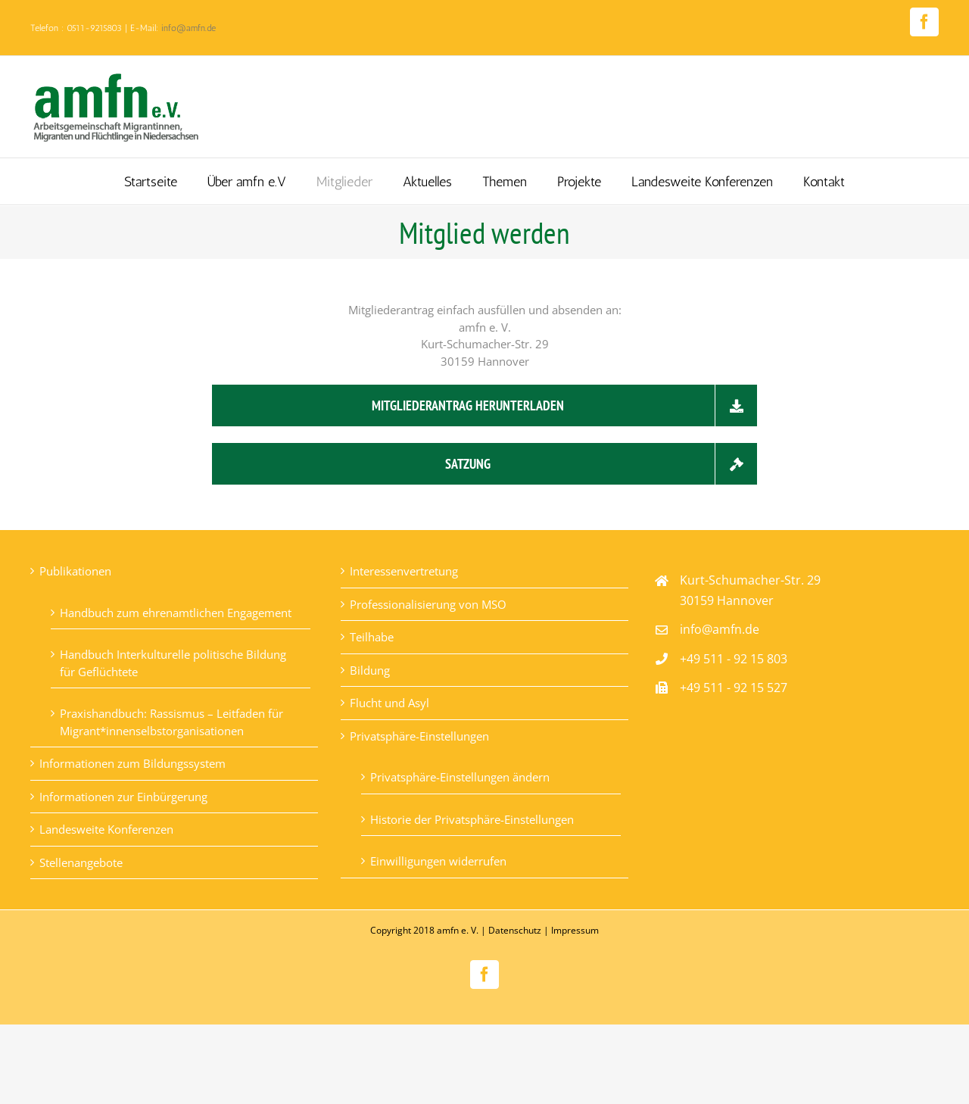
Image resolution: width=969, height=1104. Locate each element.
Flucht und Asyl (389, 702)
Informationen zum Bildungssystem (132, 763)
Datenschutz (514, 930)
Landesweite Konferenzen (106, 829)
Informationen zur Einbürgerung (123, 796)
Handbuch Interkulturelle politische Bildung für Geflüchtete (173, 663)
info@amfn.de (188, 28)
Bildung (370, 670)
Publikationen (75, 571)
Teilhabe (372, 636)
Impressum (575, 930)
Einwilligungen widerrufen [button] (438, 861)
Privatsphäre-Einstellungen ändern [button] (460, 776)
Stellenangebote (81, 862)
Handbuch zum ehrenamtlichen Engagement (175, 612)
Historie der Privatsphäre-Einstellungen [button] (472, 819)
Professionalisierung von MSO (428, 604)
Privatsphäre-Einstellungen (419, 736)
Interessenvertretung (404, 571)
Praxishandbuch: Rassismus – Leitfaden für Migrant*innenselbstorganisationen (171, 722)
